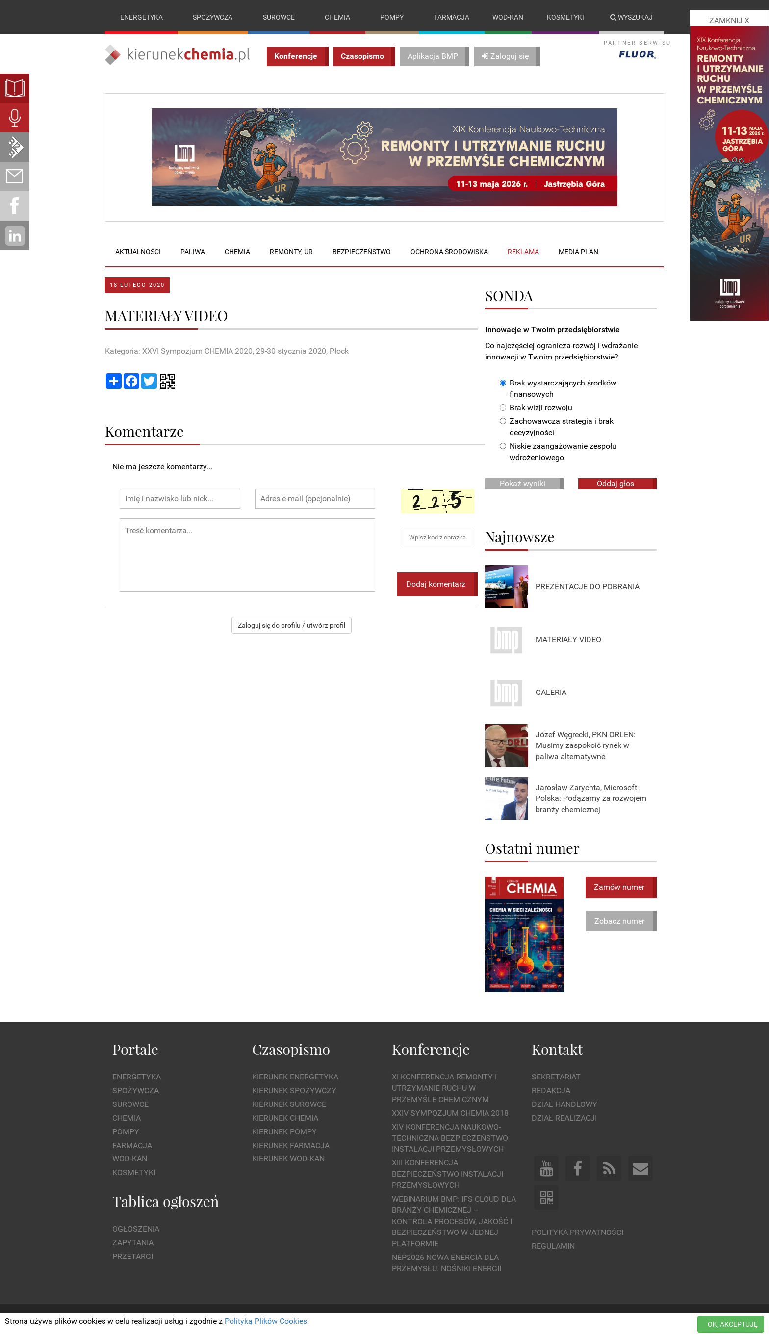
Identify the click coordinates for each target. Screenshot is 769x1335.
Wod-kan (507, 17)
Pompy (392, 17)
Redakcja (551, 1090)
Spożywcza (212, 17)
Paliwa (192, 252)
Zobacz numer (619, 920)
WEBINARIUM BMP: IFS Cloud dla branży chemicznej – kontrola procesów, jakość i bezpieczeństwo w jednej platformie (454, 1221)
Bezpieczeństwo (362, 252)
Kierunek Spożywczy (294, 1090)
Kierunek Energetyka (295, 1077)
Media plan (578, 252)
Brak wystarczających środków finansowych (558, 388)
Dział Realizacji (564, 1118)
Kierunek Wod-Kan (288, 1159)
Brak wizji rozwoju (536, 407)
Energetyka (141, 17)
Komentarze (144, 430)
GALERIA (551, 692)
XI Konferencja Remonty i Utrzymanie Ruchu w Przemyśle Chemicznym (444, 1088)
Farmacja (451, 17)
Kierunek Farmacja (291, 1145)
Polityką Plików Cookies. (267, 1321)
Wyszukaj (631, 17)
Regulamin (553, 1246)
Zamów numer (619, 887)
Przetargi (132, 1256)
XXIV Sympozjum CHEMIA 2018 (450, 1113)
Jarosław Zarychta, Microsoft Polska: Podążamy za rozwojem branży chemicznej (591, 799)
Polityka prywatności (577, 1232)
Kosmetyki (565, 17)
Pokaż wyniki (522, 483)
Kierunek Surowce (289, 1104)
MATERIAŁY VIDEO (568, 639)
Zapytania (133, 1242)
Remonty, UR (291, 252)
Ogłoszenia (135, 1229)
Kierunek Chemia (285, 1118)
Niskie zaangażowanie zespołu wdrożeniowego (558, 451)
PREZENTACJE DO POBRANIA (588, 586)
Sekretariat (556, 1077)
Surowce (279, 17)
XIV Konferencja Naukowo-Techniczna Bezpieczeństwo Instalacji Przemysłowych (450, 1138)
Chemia (337, 17)
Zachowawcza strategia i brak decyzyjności (557, 427)
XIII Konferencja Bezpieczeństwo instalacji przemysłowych (447, 1174)
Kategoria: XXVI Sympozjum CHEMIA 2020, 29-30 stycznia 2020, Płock (227, 351)
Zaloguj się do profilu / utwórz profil (291, 625)
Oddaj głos (615, 483)
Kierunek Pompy (284, 1131)
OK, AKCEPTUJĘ (733, 1324)
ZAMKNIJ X (729, 20)
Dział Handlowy (564, 1104)
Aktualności (138, 252)
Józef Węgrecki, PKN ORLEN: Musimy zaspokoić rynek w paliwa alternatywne (586, 746)
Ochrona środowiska (449, 252)
